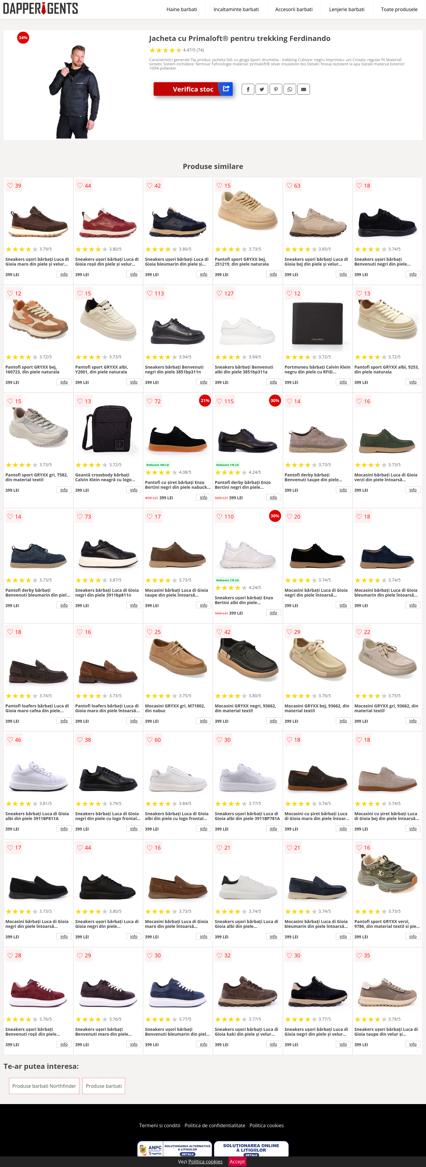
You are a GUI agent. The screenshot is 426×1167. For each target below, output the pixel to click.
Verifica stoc (203, 89)
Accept (237, 1161)
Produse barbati (104, 1086)
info (64, 274)
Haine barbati (182, 9)
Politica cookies (267, 1125)
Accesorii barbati (294, 9)
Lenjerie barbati (347, 9)
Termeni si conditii (159, 1125)
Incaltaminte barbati (236, 9)
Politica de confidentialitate (215, 1125)
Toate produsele (399, 9)
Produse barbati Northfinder (44, 1086)
